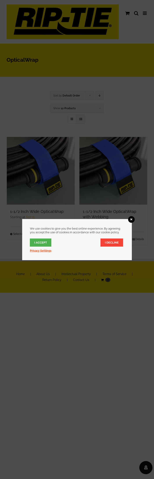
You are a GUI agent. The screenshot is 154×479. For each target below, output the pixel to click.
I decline (112, 242)
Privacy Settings (40, 250)
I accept (40, 242)
